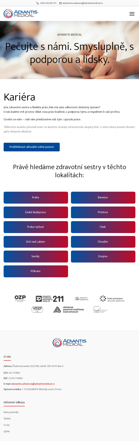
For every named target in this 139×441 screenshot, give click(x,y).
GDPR (7, 432)
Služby (7, 419)
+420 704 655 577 (46, 3)
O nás (7, 425)
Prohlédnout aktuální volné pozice (31, 147)
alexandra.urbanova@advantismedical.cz (81, 3)
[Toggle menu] (132, 13)
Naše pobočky (11, 412)
